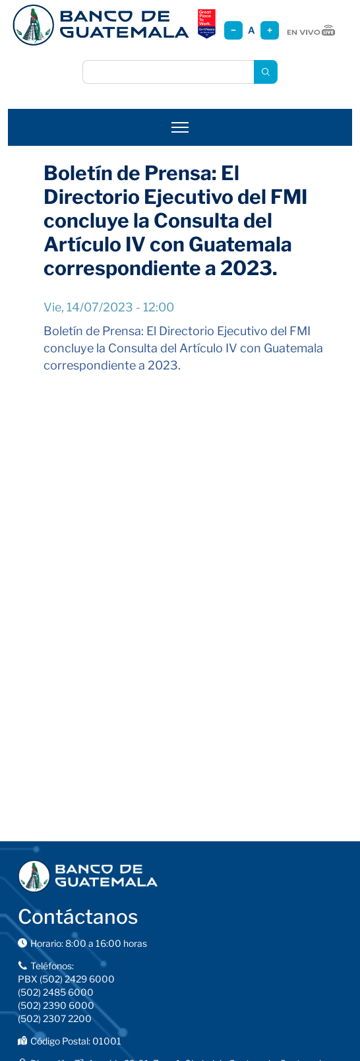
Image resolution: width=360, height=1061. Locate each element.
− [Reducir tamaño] (233, 30)
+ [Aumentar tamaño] (269, 30)
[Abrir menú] (180, 127)
